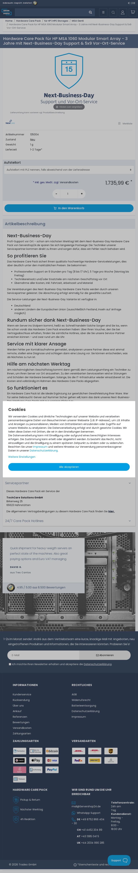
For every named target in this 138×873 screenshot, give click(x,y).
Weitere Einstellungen (21, 457)
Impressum (40, 447)
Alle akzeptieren (69, 467)
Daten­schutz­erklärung (44, 450)
